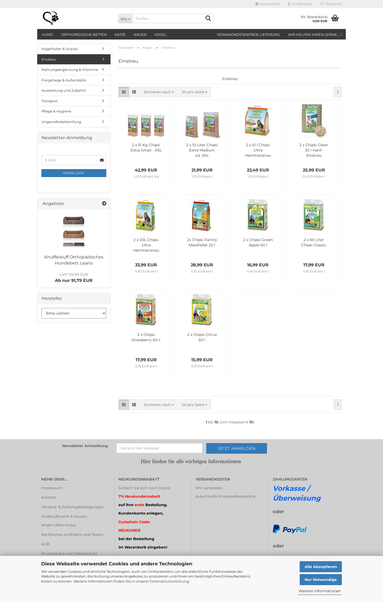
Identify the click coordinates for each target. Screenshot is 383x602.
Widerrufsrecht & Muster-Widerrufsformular (64, 520)
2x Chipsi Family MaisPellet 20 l (202, 242)
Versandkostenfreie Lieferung (248, 34)
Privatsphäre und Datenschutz (69, 553)
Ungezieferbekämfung (61, 122)
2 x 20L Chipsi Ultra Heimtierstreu (146, 245)
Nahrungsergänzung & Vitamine (69, 69)
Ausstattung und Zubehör (63, 90)
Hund (47, 34)
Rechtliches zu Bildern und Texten (72, 534)
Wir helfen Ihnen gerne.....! (315, 34)
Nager (140, 34)
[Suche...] (125, 18)
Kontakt (48, 497)
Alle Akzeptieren (321, 566)
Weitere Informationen (320, 591)
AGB (45, 544)
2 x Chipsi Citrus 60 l (202, 337)
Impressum (51, 488)
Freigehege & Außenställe (63, 80)
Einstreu (48, 59)
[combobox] (159, 92)
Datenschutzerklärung (169, 581)
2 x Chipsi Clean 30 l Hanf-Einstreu (313, 150)
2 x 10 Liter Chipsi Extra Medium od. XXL (202, 150)
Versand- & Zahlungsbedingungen (72, 507)
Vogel (160, 34)
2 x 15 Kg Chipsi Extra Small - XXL (146, 148)
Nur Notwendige (321, 579)
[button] (267, 4)
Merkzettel (331, 4)
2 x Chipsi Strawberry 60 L (146, 337)
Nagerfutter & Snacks (59, 49)
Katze (120, 34)
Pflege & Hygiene (56, 111)
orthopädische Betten (84, 34)
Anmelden (73, 173)
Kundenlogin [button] (300, 4)
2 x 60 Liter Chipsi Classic (313, 242)
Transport (49, 101)
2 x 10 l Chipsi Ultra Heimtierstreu (258, 150)
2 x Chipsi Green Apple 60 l (258, 242)
